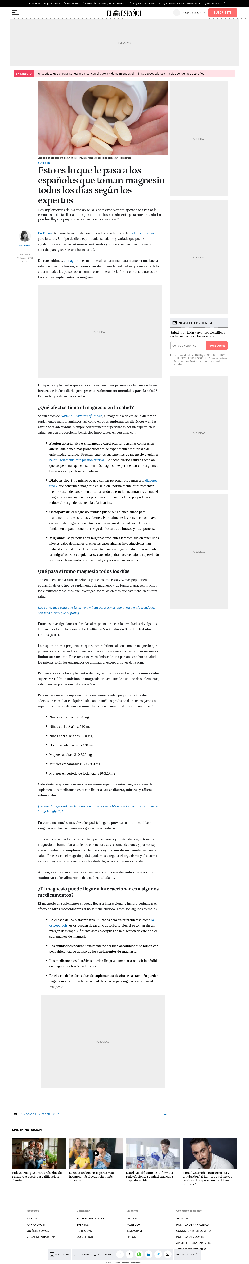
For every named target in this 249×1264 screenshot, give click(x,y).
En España (45, 233)
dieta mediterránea (143, 233)
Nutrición (44, 163)
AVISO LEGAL (184, 1218)
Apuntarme (217, 345)
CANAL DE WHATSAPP (41, 1237)
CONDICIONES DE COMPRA (193, 1230)
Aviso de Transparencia (193, 1243)
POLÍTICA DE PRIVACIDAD (192, 1224)
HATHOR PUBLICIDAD (90, 1218)
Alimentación (28, 1114)
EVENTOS (83, 1224)
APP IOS (32, 1218)
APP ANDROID (36, 1224)
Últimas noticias (71, 3)
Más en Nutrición (27, 1130)
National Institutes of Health (81, 416)
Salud (55, 1114)
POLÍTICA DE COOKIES (190, 1237)
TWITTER (132, 1218)
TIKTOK (131, 1237)
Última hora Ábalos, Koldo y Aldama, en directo (104, 3)
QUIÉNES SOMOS (38, 1230)
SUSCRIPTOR (85, 1237)
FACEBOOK (133, 1224)
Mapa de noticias (52, 3)
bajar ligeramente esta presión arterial (76, 460)
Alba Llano (24, 245)
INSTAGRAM (134, 1230)
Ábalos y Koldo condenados (142, 3)
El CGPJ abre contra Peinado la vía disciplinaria (180, 3)
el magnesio (72, 260)
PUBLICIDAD (84, 1230)
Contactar (83, 1210)
